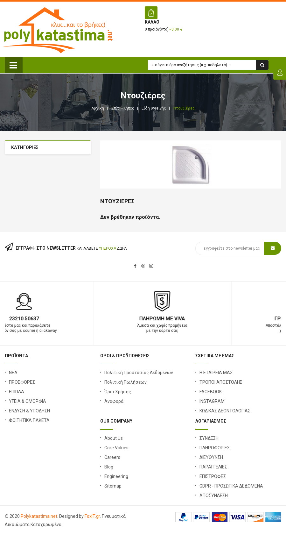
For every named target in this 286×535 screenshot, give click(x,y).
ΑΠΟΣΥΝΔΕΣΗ (213, 495)
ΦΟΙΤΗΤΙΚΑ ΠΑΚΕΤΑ (29, 420)
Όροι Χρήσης (117, 391)
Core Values (116, 447)
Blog (108, 466)
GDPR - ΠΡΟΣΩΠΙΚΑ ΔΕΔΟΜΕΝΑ (231, 486)
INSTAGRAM (212, 401)
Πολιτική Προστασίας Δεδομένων (138, 372)
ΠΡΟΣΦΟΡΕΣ (22, 382)
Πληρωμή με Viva (212, 319)
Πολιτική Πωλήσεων (125, 382)
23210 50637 (74, 319)
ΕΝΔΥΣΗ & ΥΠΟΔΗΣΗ (29, 410)
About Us (113, 438)
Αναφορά (113, 401)
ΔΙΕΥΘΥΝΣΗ (211, 457)
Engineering (116, 476)
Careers (112, 457)
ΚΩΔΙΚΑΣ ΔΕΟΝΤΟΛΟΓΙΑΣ (224, 410)
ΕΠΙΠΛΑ (16, 391)
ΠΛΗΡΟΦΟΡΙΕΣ (214, 447)
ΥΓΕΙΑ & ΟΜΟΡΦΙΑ (27, 401)
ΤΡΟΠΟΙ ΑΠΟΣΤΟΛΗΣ (220, 382)
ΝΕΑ (13, 372)
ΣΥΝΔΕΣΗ (209, 438)
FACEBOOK (210, 391)
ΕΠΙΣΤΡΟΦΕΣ (212, 476)
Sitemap (113, 486)
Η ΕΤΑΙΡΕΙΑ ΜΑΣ (216, 372)
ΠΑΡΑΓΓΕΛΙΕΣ (213, 466)
